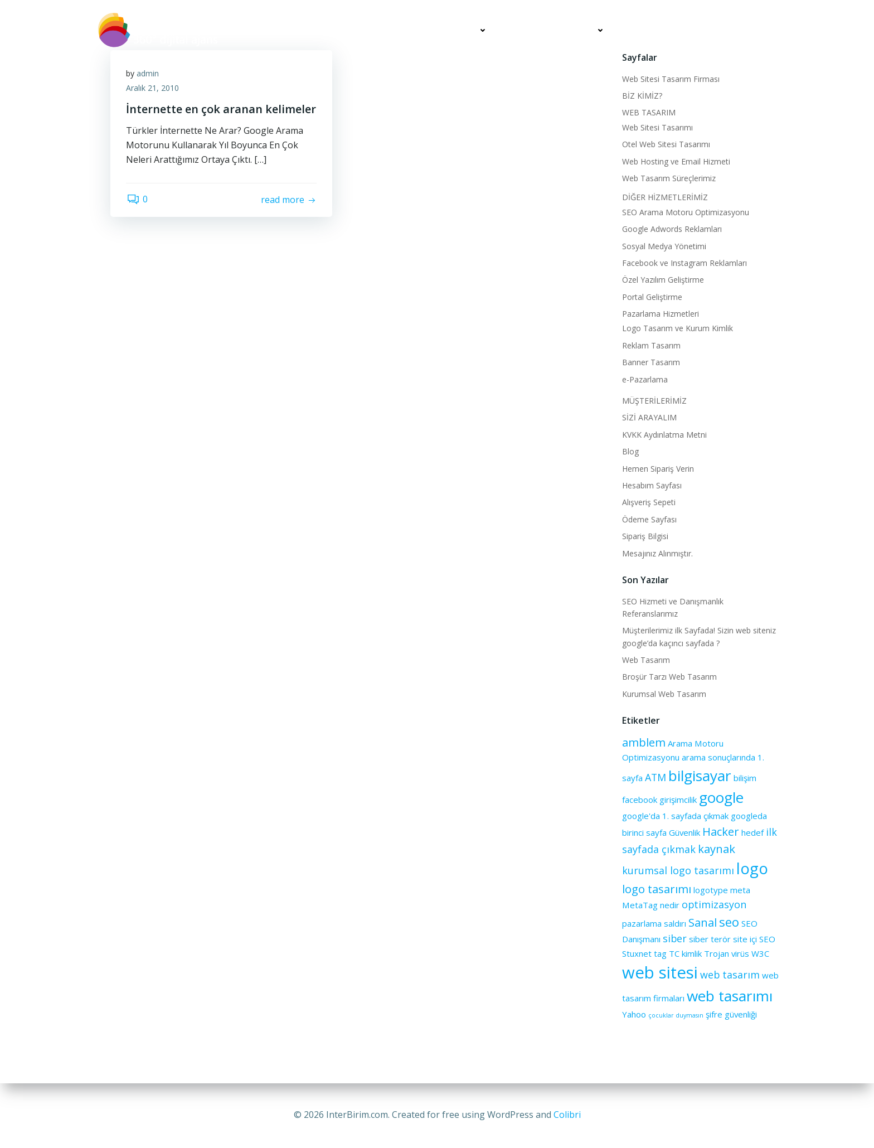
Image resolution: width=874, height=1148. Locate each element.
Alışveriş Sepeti (648, 501)
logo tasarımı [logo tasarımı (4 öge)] (656, 888)
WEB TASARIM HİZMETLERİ (432, 30)
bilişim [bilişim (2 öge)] (744, 777)
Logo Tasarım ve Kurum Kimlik (676, 327)
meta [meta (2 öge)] (740, 889)
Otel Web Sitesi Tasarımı (665, 143)
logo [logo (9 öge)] (752, 868)
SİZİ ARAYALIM (742, 30)
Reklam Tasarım (650, 345)
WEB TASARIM (648, 111)
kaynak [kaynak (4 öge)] (716, 848)
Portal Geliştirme (651, 296)
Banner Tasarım (650, 361)
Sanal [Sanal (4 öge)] (702, 921)
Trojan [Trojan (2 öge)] (716, 952)
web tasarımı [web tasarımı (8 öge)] (729, 995)
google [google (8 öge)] (720, 797)
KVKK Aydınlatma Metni (663, 434)
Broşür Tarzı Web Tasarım (668, 676)
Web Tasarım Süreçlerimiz (668, 177)
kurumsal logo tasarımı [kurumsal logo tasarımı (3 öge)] (677, 869)
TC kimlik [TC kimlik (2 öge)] (684, 952)
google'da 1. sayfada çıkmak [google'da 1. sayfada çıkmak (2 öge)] (674, 815)
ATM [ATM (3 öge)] (655, 776)
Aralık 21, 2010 (153, 88)
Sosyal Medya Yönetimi (663, 245)
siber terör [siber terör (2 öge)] (709, 938)
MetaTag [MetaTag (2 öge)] (639, 904)
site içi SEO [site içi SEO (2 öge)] (753, 938)
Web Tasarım (645, 659)
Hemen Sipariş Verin (657, 468)
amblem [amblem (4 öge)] (643, 741)
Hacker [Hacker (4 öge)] (720, 831)
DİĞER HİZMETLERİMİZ (558, 30)
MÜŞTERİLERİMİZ (660, 30)
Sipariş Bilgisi (644, 535)
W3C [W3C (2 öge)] (760, 952)
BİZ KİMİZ (336, 30)
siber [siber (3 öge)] (674, 937)
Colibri (567, 1114)
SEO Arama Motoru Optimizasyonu (685, 211)
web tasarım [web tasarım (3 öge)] (729, 974)
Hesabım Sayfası (651, 484)
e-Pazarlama (644, 379)
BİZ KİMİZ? (641, 95)
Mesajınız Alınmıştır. (656, 553)
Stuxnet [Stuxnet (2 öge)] (636, 952)
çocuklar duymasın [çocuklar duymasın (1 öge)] (675, 1015)
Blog (629, 450)
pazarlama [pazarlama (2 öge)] (641, 922)
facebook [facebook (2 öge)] (639, 799)
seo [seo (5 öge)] (728, 921)
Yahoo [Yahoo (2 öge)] (633, 1013)
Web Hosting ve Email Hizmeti (675, 161)
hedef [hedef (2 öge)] (752, 831)
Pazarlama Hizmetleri (659, 313)
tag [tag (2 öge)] (659, 952)
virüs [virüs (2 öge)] (740, 952)
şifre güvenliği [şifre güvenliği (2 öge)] (730, 1013)
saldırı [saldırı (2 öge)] (674, 922)
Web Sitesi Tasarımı (656, 127)
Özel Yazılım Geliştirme (662, 279)
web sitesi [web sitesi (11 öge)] (659, 972)
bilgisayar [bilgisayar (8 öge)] (699, 775)
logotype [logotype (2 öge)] (710, 889)
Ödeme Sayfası (648, 519)
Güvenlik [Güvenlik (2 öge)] (684, 831)
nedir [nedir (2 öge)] (669, 904)
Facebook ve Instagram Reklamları (683, 262)
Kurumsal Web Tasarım (663, 693)
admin (149, 74)
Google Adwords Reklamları (671, 228)
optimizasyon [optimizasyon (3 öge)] (713, 903)
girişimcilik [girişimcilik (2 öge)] (677, 799)
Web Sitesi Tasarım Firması (670, 78)
